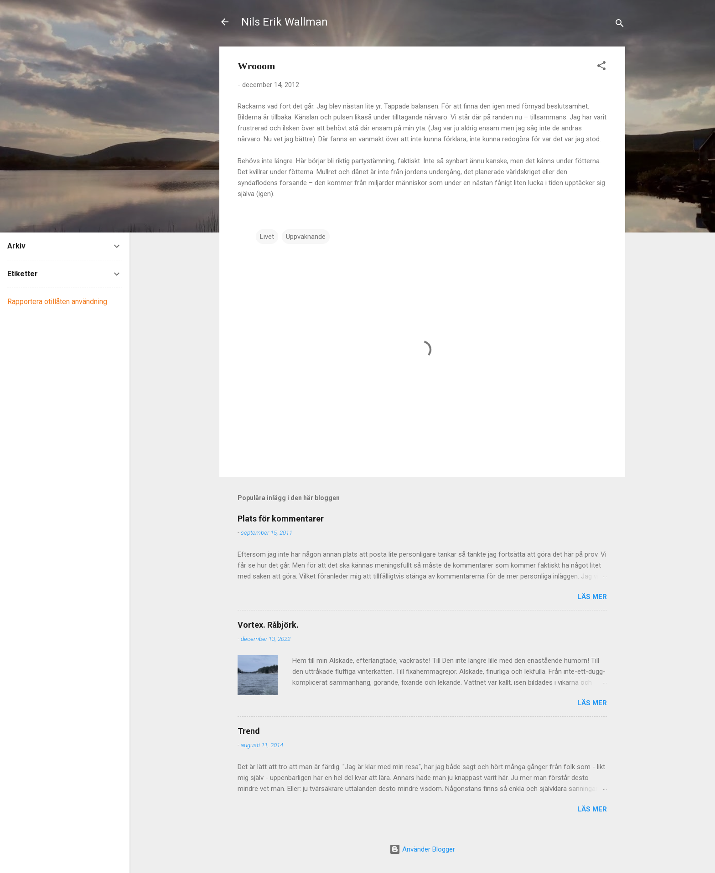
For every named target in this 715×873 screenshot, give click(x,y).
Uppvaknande (306, 236)
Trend (249, 731)
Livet (267, 236)
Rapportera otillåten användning (57, 301)
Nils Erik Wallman (284, 21)
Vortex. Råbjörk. (268, 625)
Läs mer (592, 597)
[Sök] (619, 25)
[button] (601, 67)
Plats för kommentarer (281, 518)
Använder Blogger (422, 849)
